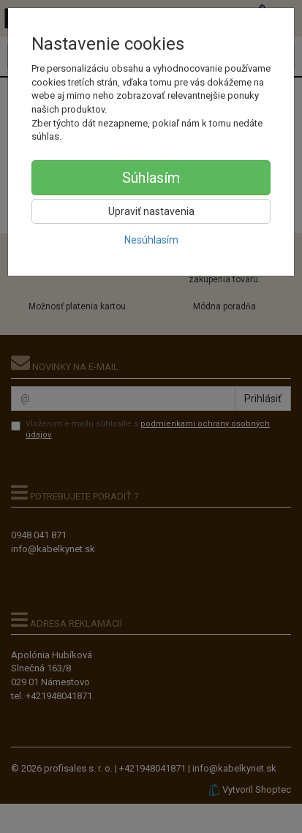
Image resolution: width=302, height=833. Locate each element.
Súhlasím (151, 177)
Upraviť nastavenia (151, 211)
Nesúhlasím (151, 240)
